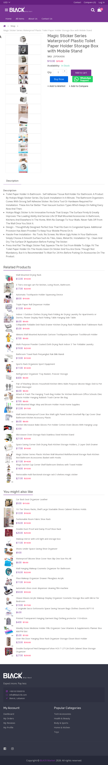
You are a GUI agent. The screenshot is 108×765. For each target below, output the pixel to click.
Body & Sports (61, 722)
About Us (32, 18)
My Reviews (9, 722)
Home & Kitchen (62, 727)
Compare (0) (90, 2)
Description (12, 180)
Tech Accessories (62, 713)
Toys (56, 731)
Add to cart (81, 72)
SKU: (49, 56)
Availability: (53, 65)
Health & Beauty (62, 718)
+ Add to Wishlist (56, 86)
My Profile (8, 727)
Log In (102, 2)
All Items (20, 18)
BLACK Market (48, 760)
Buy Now (59, 78)
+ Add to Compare (78, 86)
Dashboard (8, 713)
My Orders (8, 718)
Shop (13, 26)
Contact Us (47, 18)
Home (8, 18)
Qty (49, 72)
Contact (77, 2)
